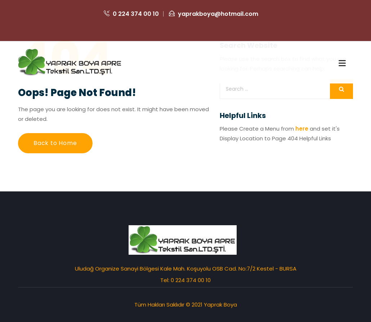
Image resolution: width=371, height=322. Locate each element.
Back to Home (55, 143)
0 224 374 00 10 (131, 14)
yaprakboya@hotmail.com (213, 14)
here (301, 128)
